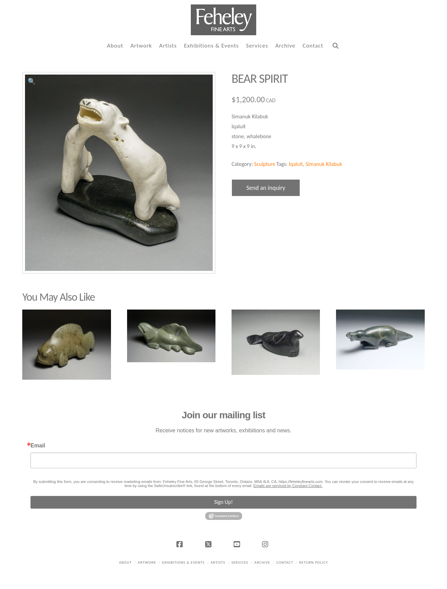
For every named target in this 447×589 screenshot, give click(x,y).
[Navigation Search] (335, 46)
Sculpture (264, 164)
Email (37, 445)
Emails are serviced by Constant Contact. (288, 486)
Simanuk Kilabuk (324, 164)
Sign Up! (223, 502)
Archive (262, 562)
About (125, 562)
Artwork (147, 562)
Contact (284, 562)
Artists (218, 562)
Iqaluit (296, 164)
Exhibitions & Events (183, 562)
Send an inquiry (265, 188)
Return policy (313, 562)
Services (239, 562)
